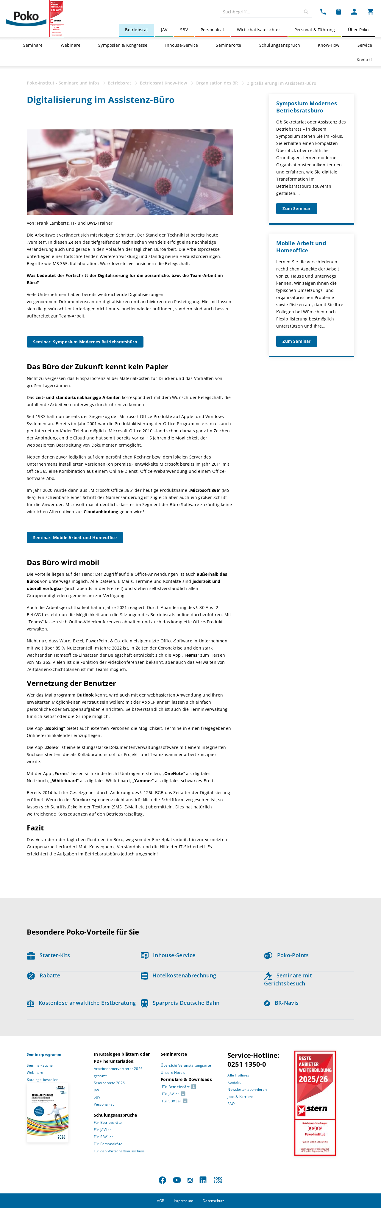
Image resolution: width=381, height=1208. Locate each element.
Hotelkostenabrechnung (178, 975)
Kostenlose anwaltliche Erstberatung (81, 1002)
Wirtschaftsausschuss (259, 29)
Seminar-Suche (40, 1065)
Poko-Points (286, 955)
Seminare (33, 45)
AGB (161, 1200)
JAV (164, 29)
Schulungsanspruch (279, 45)
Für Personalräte (108, 1143)
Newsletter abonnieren (247, 1089)
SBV (184, 29)
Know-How (329, 45)
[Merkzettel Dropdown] (339, 11)
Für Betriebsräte (108, 1122)
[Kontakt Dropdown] (323, 11)
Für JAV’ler (102, 1129)
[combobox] (266, 12)
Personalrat (212, 29)
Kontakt (364, 59)
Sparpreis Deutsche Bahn (180, 1002)
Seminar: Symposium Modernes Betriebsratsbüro (85, 342)
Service (364, 45)
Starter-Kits (48, 955)
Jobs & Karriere (240, 1096)
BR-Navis (281, 1002)
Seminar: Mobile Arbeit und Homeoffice (75, 537)
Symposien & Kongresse (122, 45)
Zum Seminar (296, 208)
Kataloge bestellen (43, 1079)
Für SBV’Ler (103, 1136)
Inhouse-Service (181, 45)
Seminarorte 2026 (109, 1082)
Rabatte (43, 975)
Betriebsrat (136, 29)
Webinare (71, 45)
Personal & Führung (314, 29)
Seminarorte (228, 45)
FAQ (231, 1103)
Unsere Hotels (173, 1072)
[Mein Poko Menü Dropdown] (354, 11)
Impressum (183, 1200)
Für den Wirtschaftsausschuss (119, 1151)
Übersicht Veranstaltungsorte (186, 1065)
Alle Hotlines (238, 1075)
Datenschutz (213, 1200)
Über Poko (358, 29)
